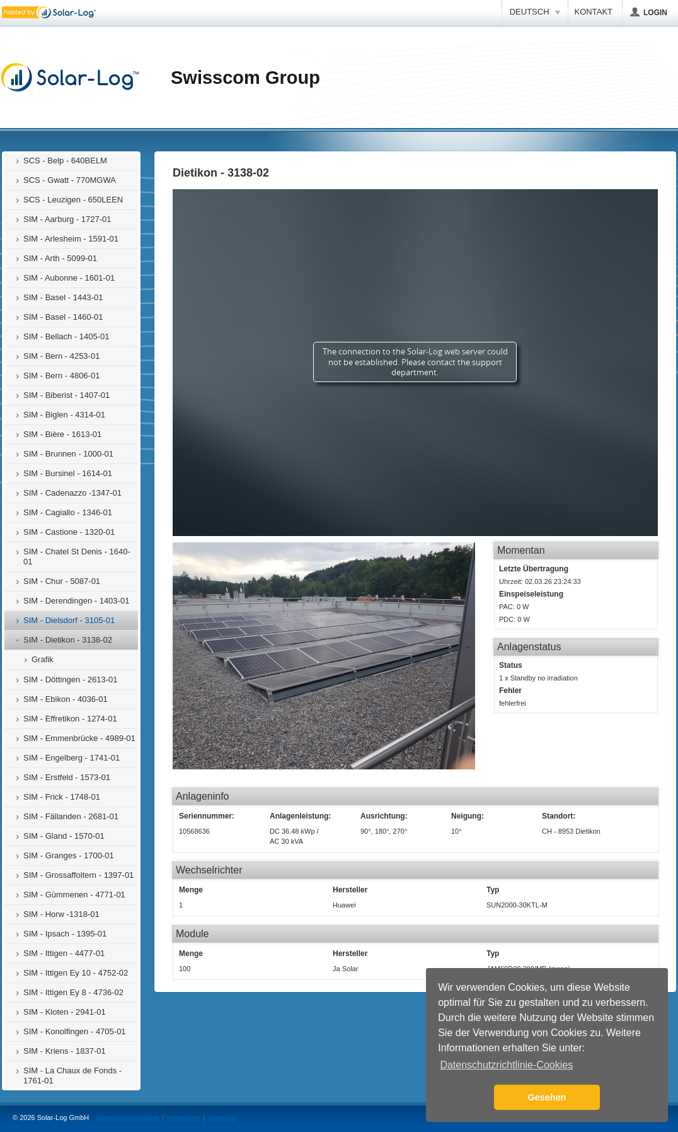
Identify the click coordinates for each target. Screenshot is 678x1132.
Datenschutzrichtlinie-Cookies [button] (506, 1064)
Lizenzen (222, 1117)
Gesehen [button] (547, 1097)
